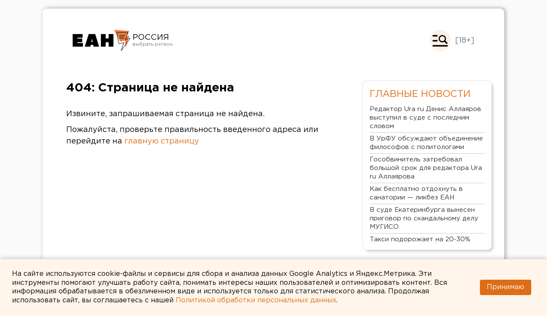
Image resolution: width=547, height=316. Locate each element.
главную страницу (161, 141)
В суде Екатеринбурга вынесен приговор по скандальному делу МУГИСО (424, 218)
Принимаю (505, 287)
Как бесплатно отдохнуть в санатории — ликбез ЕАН (416, 193)
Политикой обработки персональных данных (256, 300)
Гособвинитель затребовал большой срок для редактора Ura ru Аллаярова (426, 168)
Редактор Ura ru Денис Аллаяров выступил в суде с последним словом (425, 117)
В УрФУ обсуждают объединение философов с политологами (426, 143)
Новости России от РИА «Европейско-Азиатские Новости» (101, 40)
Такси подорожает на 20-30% (420, 239)
